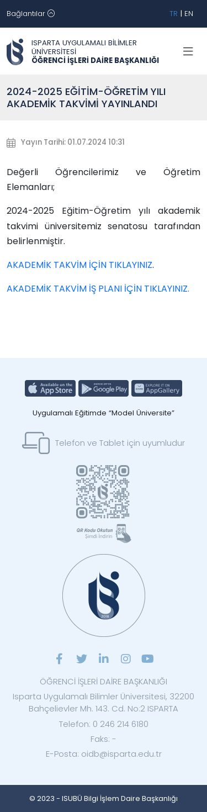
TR (173, 13)
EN (188, 13)
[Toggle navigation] (31, 13)
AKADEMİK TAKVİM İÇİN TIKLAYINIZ (79, 265)
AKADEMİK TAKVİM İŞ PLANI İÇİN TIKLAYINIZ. (98, 288)
